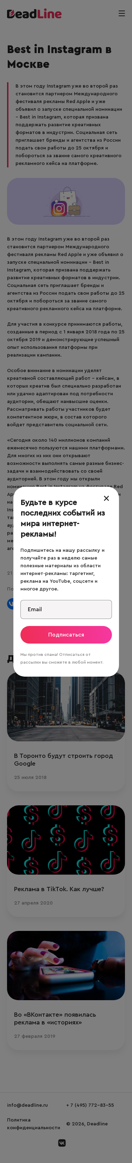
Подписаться (66, 635)
